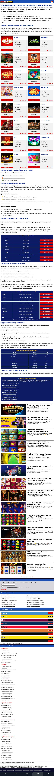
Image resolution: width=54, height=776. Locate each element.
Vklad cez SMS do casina (6, 741)
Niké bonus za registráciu (6, 718)
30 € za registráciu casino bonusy (7, 694)
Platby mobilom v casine (6, 739)
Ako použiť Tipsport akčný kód (7, 759)
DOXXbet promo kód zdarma (6, 755)
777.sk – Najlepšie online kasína (7, 598)
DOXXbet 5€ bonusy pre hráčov (7, 757)
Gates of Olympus (18, 87)
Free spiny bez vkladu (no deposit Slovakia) (9, 669)
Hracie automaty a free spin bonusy (10, 399)
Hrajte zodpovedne (26, 762)
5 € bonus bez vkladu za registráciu (7, 687)
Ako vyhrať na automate (6, 721)
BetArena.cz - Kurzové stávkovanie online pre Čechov (35, 602)
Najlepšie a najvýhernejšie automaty (10, 385)
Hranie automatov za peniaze (10, 180)
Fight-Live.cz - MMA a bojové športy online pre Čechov (35, 604)
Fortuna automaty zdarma (6, 730)
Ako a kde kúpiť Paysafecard (6, 743)
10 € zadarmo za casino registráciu (7, 691)
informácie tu (17, 763)
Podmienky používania (18, 770)
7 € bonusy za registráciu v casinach (8, 689)
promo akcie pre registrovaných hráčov (22, 288)
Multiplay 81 (17, 37)
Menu (52, 2)
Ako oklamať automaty (5, 728)
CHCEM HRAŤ (7, 50)
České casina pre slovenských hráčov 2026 (9, 655)
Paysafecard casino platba (6, 744)
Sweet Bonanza (44, 154)
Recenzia (24, 50)
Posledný (32, 576)
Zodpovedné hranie (29, 767)
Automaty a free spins (5, 675)
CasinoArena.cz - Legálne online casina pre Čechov (35, 600)
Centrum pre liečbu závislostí (37, 767)
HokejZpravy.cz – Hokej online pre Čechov (33, 606)
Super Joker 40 (44, 87)
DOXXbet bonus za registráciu (7, 709)
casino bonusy (28, 222)
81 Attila (16, 120)
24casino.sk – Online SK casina (7, 602)
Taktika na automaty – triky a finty (9, 394)
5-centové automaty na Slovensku (10, 392)
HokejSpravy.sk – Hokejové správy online (8, 606)
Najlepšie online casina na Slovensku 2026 (9, 660)
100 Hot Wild (44, 70)
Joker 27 (16, 154)
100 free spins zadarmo (6, 673)
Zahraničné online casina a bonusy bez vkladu (9, 653)
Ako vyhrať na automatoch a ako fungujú (11, 383)
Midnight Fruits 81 (45, 137)
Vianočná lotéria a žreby (6, 750)
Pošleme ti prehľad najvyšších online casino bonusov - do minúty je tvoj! (19, 582)
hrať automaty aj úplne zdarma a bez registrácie (30, 186)
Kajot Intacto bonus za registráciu (7, 714)
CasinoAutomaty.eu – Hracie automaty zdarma (9, 600)
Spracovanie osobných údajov (28, 770)
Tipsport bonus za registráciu (6, 705)
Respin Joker (44, 54)
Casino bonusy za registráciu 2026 (7, 680)
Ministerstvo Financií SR (10, 767)
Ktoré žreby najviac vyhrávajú (7, 746)
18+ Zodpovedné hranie (38, 770)
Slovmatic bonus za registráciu (7, 712)
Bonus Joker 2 (44, 37)
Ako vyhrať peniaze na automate (9, 387)
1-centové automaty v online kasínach (10, 397)
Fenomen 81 (17, 104)
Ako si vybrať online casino (6, 657)
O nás (1, 770)
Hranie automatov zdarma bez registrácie (13, 175)
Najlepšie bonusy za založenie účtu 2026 (8, 698)
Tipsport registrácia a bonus (6, 753)
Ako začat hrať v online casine (7, 659)
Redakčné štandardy (10, 770)
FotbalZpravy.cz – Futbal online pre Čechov (34, 598)
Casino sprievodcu (5, 203)
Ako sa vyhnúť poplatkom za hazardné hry (9, 737)
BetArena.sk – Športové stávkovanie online (8, 604)
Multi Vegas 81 (17, 70)
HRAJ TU (46, 240)
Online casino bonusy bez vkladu (7, 682)
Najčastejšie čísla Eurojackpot (7, 748)
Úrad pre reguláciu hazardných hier (20, 767)
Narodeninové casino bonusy (7, 685)
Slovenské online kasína (6, 650)
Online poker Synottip (5, 734)
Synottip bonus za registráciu (6, 707)
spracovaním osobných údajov (12, 587)
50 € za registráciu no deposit (7, 696)
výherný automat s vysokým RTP (26, 347)
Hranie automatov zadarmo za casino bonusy (14, 178)
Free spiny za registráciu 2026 (7, 666)
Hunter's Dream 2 (18, 54)
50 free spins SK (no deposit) (7, 671)
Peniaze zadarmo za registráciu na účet (8, 684)
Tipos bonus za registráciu (6, 716)
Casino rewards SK (5, 700)
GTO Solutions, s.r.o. (47, 770)
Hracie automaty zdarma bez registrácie (11, 388)
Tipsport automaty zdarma (6, 732)
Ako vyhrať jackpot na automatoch (10, 395)
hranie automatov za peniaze (27, 266)
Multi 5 (15, 137)
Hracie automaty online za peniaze (10, 390)
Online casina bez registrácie (6, 662)
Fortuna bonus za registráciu (6, 703)
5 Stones (43, 104)
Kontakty (4, 770)
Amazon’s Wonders (45, 120)
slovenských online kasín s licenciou (22, 271)
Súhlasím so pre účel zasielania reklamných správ (16, 587)
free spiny (19, 222)
